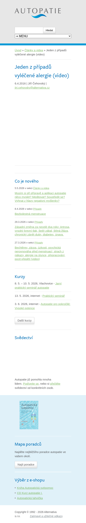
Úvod (18, 50)
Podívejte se (31, 383)
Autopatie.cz (22, 2)
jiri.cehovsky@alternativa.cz (32, 87)
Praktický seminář (53, 295)
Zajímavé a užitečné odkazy (46, 516)
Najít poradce (26, 464)
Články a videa (34, 50)
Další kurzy (24, 320)
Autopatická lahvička (30, 498)
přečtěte (55, 383)
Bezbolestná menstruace (30, 213)
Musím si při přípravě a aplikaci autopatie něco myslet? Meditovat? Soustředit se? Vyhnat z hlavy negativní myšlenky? (40, 196)
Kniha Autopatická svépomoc (35, 487)
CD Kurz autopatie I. (29, 493)
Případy (37, 208)
